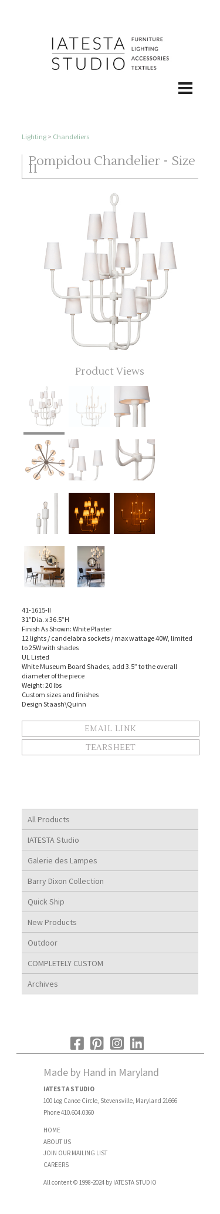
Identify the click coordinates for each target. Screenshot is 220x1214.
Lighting (34, 136)
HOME (51, 1130)
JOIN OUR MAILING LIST (75, 1153)
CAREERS (56, 1165)
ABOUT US (57, 1142)
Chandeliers (71, 136)
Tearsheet (111, 747)
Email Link (110, 729)
